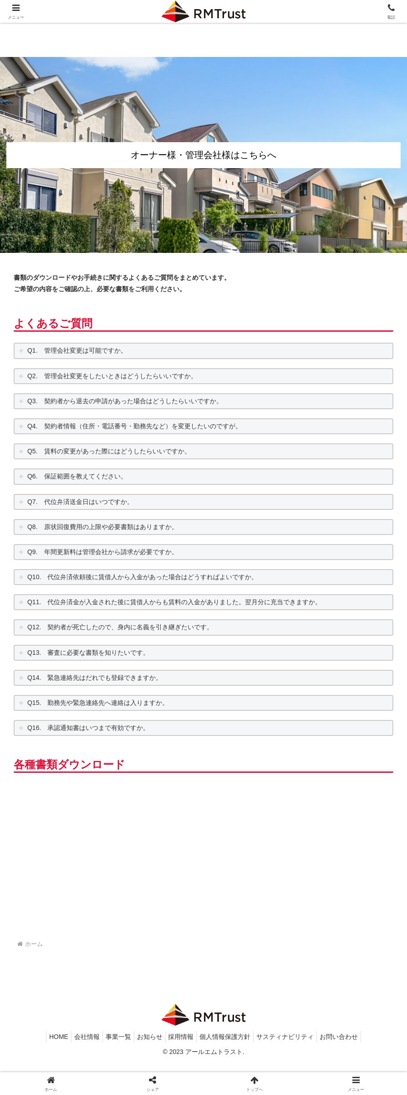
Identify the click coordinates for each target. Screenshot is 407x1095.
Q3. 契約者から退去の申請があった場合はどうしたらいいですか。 (125, 401)
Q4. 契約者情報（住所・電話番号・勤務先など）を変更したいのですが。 (134, 426)
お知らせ (148, 1066)
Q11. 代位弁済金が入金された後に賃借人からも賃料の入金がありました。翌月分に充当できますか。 (174, 602)
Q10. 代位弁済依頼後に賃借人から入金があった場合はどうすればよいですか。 (142, 577)
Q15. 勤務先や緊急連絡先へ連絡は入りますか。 (97, 702)
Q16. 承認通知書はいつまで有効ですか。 (88, 727)
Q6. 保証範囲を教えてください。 (77, 476)
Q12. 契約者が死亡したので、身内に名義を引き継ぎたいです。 (120, 627)
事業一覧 (113, 1066)
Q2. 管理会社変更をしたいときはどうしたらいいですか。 (112, 376)
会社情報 (78, 1066)
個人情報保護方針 (230, 1066)
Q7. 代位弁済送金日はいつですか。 (80, 501)
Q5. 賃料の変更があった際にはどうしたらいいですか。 (109, 451)
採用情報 (183, 1066)
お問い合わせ (352, 1066)
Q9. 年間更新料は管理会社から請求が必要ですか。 (102, 551)
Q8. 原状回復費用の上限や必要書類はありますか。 (102, 526)
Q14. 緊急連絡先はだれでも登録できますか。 (94, 677)
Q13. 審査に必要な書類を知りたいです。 (88, 652)
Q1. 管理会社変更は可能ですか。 (77, 350)
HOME (46, 1066)
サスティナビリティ (294, 1066)
